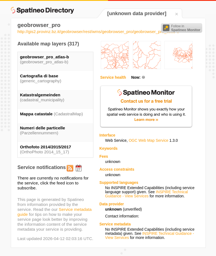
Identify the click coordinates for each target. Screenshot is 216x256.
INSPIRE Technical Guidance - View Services (146, 194)
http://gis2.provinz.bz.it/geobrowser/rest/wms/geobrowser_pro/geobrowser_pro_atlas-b (98, 31)
